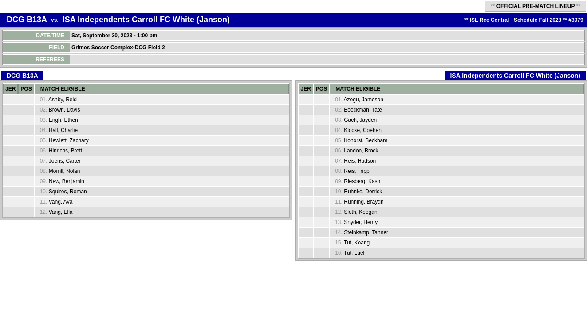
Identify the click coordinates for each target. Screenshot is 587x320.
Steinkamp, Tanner (366, 232)
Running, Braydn (363, 202)
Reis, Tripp (356, 171)
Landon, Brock (361, 151)
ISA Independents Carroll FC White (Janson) (515, 75)
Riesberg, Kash (362, 181)
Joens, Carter (65, 161)
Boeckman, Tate (363, 110)
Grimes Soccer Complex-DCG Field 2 (118, 47)
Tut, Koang (357, 243)
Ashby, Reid (62, 99)
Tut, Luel (354, 253)
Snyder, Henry (361, 222)
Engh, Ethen (63, 120)
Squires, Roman (68, 191)
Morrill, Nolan (64, 171)
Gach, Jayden (360, 120)
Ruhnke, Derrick (363, 191)
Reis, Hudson (360, 161)
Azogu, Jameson (363, 99)
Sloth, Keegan (360, 212)
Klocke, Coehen (363, 130)
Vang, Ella (61, 212)
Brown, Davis (64, 110)
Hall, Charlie (63, 130)
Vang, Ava (61, 202)
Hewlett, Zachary (69, 140)
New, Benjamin (66, 181)
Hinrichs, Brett (65, 151)
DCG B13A (22, 75)
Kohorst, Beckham (365, 140)
